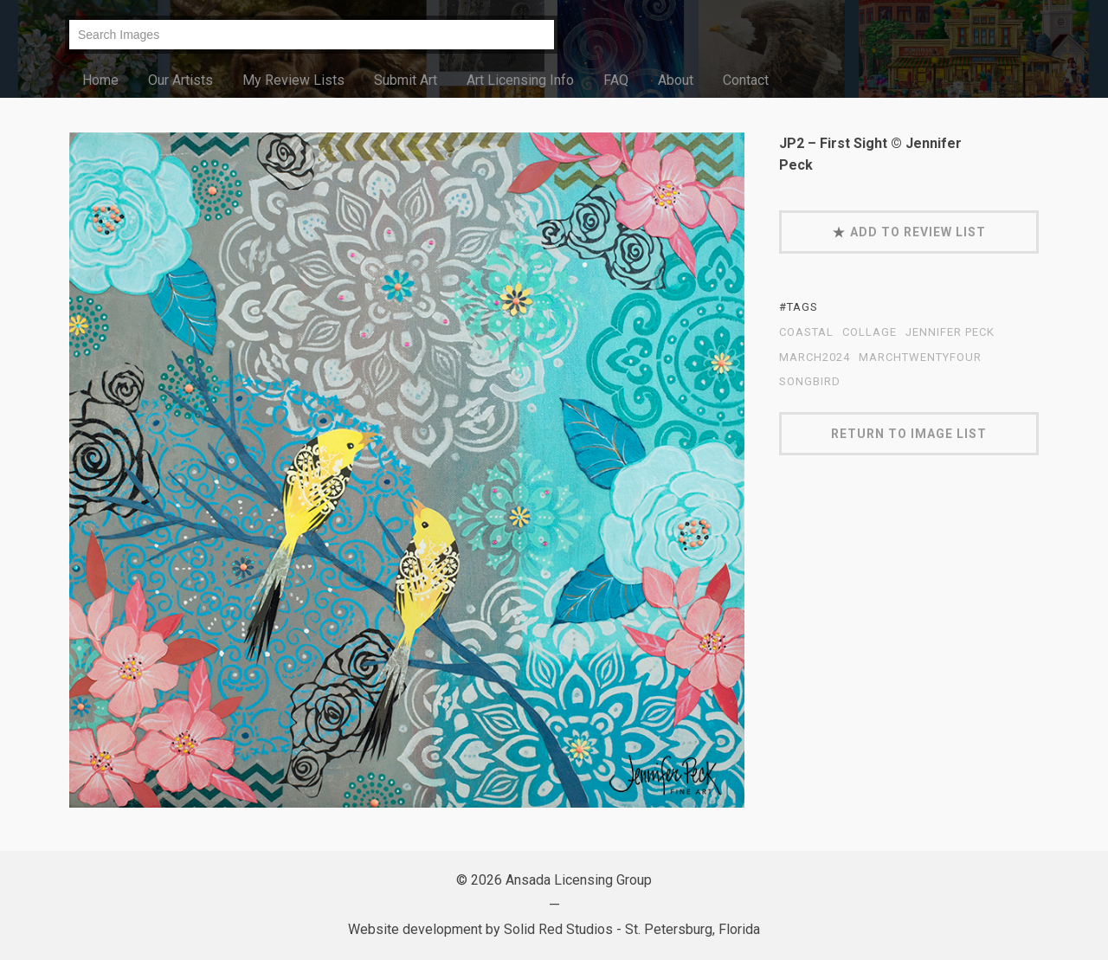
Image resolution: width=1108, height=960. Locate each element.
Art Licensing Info (520, 80)
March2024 (814, 357)
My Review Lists (293, 80)
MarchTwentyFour (920, 357)
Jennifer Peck (950, 332)
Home (100, 80)
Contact (746, 80)
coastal (806, 332)
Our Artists (180, 80)
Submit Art (405, 80)
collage (869, 332)
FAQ (615, 80)
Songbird (810, 382)
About (675, 80)
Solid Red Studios (558, 929)
